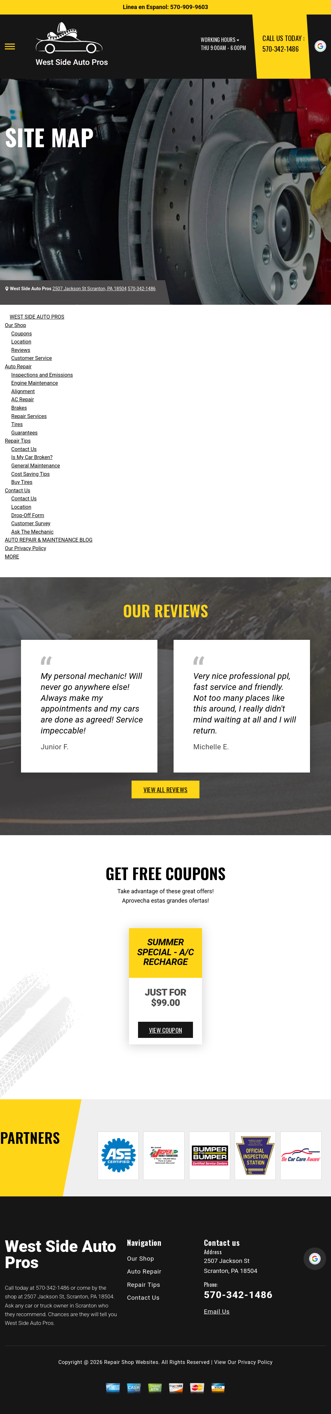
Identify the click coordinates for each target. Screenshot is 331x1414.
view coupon (165, 1029)
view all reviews (165, 789)
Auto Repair (18, 367)
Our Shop (15, 325)
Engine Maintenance (34, 383)
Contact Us (24, 449)
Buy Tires (21, 482)
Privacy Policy (255, 1362)
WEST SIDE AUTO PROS (37, 317)
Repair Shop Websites (131, 1362)
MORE (12, 557)
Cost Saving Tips (30, 474)
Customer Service (31, 358)
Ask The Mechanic (32, 532)
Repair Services (29, 416)
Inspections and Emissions (42, 375)
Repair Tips (18, 441)
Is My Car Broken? (32, 457)
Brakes (19, 408)
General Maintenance (35, 466)
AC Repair (22, 399)
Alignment (23, 391)
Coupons (21, 334)
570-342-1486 (280, 49)
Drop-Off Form (27, 515)
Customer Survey (30, 523)
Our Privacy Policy (25, 548)
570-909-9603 (189, 7)
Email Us (217, 1311)
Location (21, 342)
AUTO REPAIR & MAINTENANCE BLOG (48, 540)
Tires (17, 424)
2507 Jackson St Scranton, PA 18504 (89, 288)
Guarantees (24, 433)
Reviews (20, 350)
